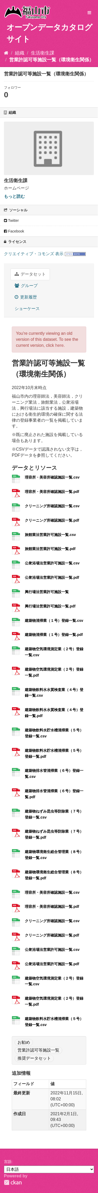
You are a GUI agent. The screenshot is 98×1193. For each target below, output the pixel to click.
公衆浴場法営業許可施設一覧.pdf (52, 577)
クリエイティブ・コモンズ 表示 (34, 254)
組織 (19, 53)
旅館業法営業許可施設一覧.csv (50, 535)
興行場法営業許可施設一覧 (47, 592)
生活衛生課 (42, 53)
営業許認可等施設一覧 (38, 1050)
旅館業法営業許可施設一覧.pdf (50, 549)
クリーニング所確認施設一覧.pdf (52, 520)
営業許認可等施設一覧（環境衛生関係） (51, 59)
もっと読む (14, 196)
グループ (26, 285)
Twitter (11, 220)
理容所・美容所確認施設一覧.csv (52, 477)
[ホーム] (6, 53)
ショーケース (27, 308)
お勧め (24, 1042)
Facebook (14, 231)
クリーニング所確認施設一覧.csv (52, 506)
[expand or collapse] (89, 13)
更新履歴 (26, 297)
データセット (30, 274)
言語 (7, 1162)
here (59, 345)
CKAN (13, 1182)
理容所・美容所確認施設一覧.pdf (52, 492)
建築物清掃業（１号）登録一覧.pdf (54, 635)
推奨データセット (34, 1058)
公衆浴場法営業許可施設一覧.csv (52, 563)
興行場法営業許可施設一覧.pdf (50, 606)
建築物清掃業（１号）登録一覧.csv (54, 620)
